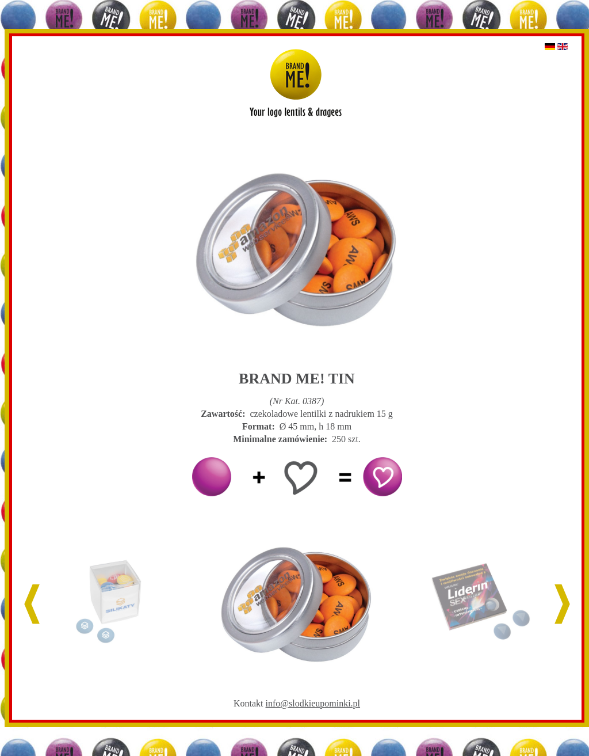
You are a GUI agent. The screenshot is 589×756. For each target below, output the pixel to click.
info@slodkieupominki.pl (313, 703)
